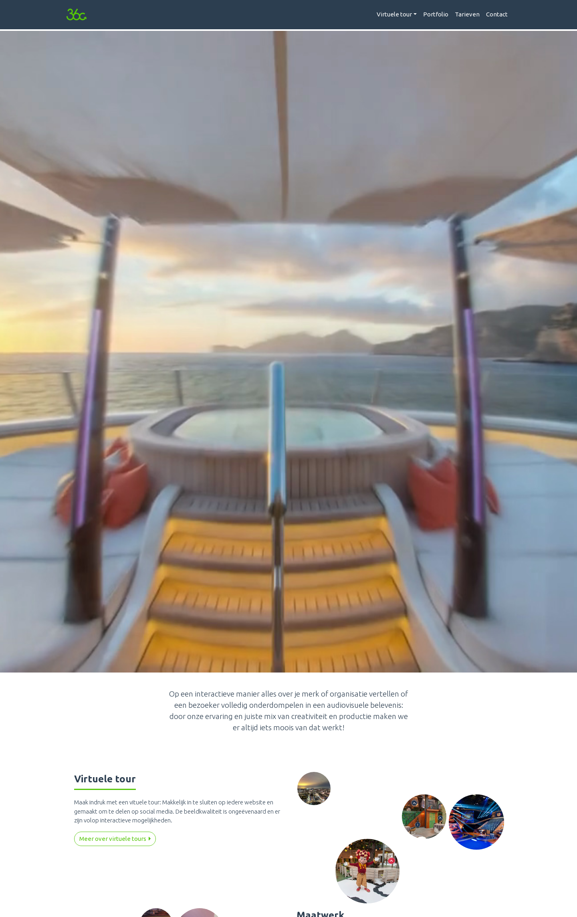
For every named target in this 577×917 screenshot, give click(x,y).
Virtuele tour (394, 14)
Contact (497, 14)
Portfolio (435, 14)
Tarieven (467, 14)
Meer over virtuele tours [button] (115, 838)
